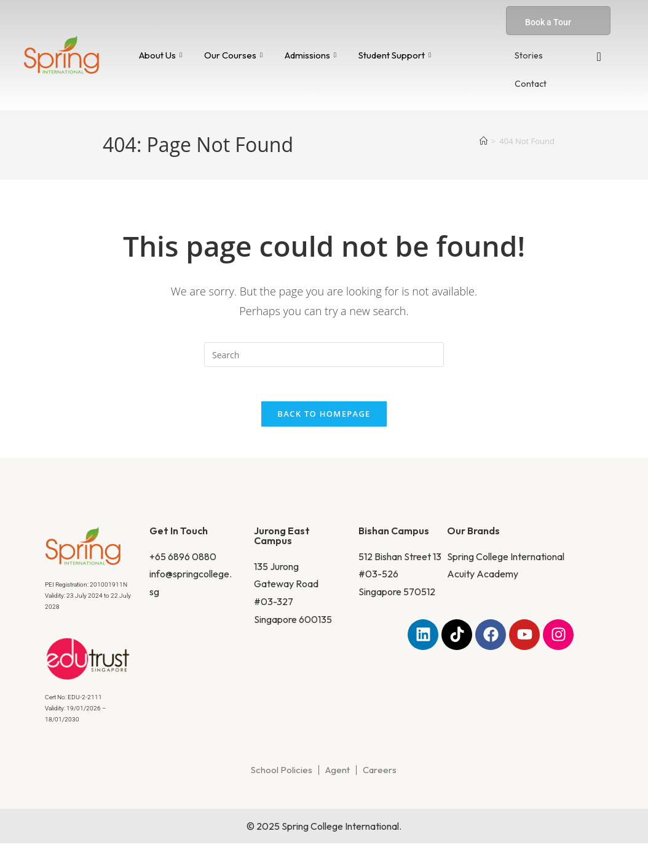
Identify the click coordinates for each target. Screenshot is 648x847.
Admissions (310, 55)
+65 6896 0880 (182, 559)
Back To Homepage (323, 416)
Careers (380, 773)
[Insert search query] (324, 354)
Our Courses (233, 55)
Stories (529, 55)
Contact (531, 83)
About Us (160, 55)
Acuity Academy (482, 577)
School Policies (281, 773)
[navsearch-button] (599, 56)
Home (139, 218)
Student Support (394, 55)
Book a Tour (548, 22)
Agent (337, 773)
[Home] (484, 141)
